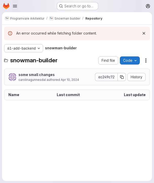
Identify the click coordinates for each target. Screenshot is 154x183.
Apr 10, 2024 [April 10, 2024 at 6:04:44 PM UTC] (70, 80)
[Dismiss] (144, 33)
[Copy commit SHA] (122, 77)
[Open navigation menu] (15, 6)
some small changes (36, 74)
